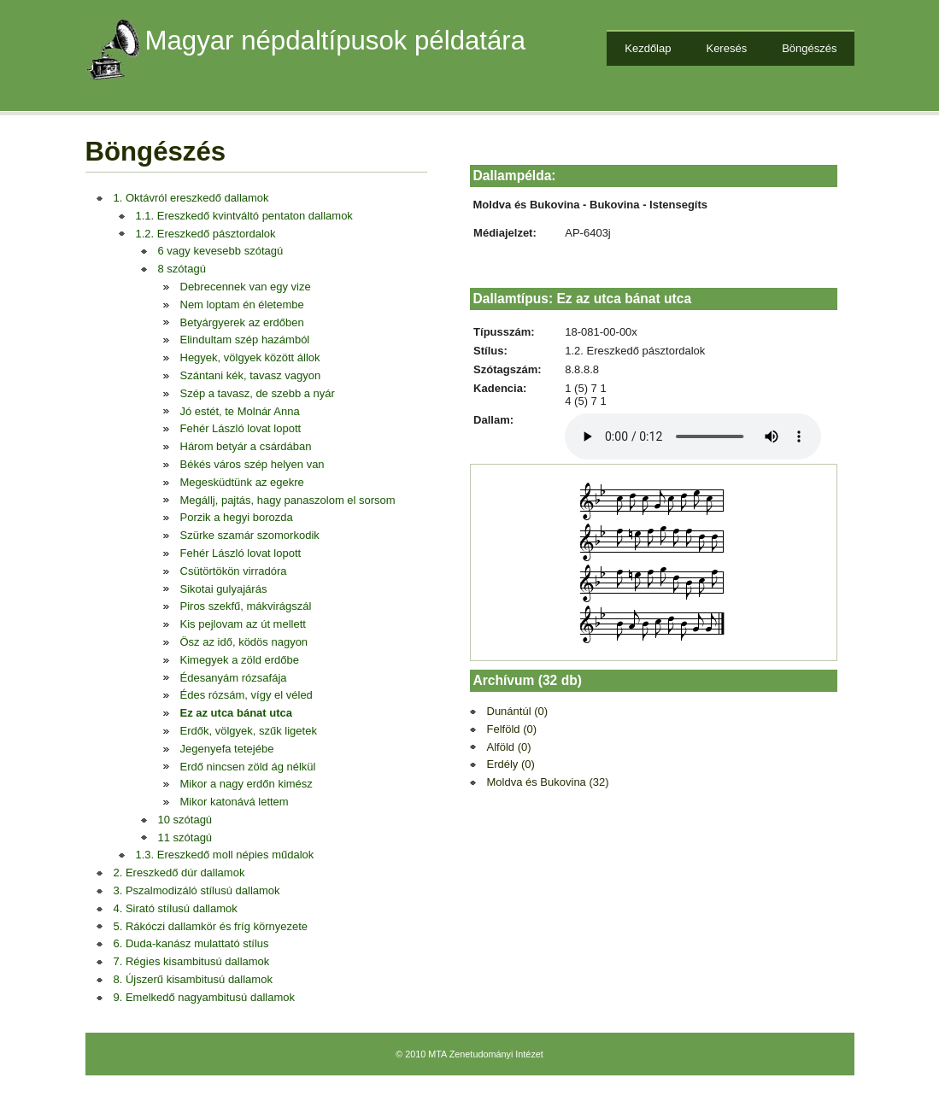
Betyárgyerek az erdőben (242, 322)
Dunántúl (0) (518, 711)
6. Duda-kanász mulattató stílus (191, 943)
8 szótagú (182, 268)
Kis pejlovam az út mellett (243, 624)
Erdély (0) (511, 764)
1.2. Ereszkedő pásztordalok (206, 233)
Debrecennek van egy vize (245, 286)
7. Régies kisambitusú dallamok (192, 961)
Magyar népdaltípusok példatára (335, 41)
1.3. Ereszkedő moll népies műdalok (225, 854)
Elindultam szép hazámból (245, 339)
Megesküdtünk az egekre (242, 482)
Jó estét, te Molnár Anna (240, 411)
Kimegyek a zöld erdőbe (239, 659)
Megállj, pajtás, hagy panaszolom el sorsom (288, 500)
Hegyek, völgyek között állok (250, 357)
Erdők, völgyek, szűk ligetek (248, 730)
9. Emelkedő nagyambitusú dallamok (204, 997)
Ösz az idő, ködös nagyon (244, 641)
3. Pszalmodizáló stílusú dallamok (197, 890)
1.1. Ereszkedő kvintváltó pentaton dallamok (244, 215)
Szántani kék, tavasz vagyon (250, 375)
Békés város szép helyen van (252, 464)
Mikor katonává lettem (234, 801)
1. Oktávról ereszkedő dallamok (191, 197)
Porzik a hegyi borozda (236, 517)
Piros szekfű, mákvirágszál (246, 606)
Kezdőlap (648, 48)
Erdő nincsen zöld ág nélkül (248, 766)
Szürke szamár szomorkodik (250, 535)
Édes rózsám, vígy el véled (246, 694)
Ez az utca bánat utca (236, 712)
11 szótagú (185, 837)
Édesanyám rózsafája (233, 677)
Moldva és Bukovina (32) (548, 782)
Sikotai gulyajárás (223, 589)
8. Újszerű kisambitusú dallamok (193, 979)
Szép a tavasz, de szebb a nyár (257, 393)
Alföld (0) (509, 747)
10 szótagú (185, 819)
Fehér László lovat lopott (241, 428)
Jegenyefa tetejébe (227, 748)
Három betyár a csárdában (246, 446)
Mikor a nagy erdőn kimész (246, 783)
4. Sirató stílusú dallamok (176, 908)
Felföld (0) (512, 729)
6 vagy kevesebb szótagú (221, 250)
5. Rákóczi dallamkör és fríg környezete (211, 926)
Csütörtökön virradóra (233, 571)
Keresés (726, 48)
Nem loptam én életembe (242, 304)
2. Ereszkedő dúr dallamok (179, 872)
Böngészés (809, 48)
